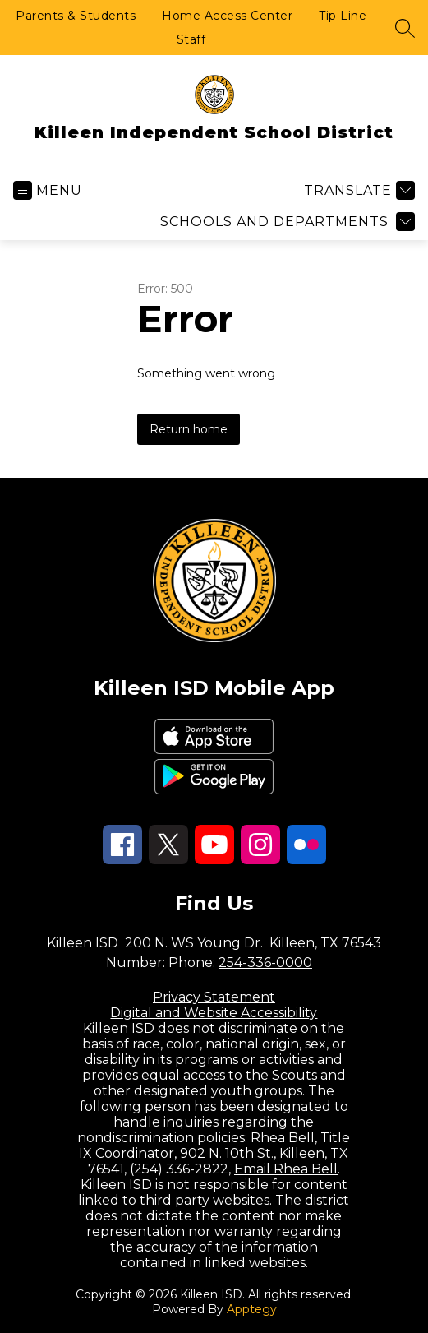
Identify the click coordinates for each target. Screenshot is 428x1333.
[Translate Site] (357, 190)
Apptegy (252, 1309)
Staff (191, 39)
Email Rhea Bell (286, 1169)
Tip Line (342, 15)
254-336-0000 (265, 962)
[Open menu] (47, 190)
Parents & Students (76, 15)
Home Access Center (227, 15)
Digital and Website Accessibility (213, 1013)
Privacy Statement (214, 997)
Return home (189, 429)
